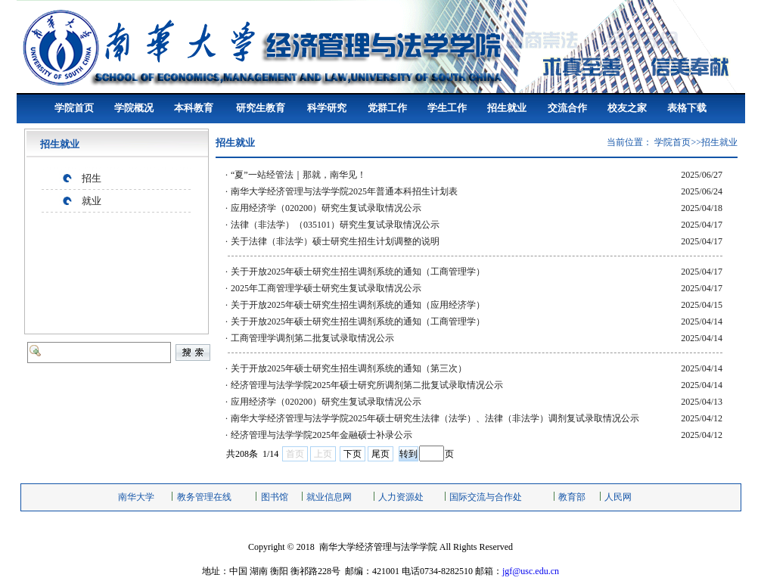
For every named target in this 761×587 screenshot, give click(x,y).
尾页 (380, 454)
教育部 (572, 497)
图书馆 (274, 497)
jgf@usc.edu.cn (530, 571)
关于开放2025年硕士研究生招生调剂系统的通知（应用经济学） (358, 305)
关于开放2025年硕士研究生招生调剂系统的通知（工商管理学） (358, 271)
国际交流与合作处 (485, 497)
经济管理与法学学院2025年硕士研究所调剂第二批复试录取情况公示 (367, 385)
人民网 (618, 497)
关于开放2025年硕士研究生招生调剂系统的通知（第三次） (349, 368)
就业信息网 (329, 497)
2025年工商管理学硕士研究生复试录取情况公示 (326, 288)
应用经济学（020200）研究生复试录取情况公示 (326, 208)
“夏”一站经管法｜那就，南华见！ (298, 174)
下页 (352, 454)
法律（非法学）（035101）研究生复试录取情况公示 (335, 224)
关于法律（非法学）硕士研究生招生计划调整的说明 (335, 241)
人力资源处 (401, 497)
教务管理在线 (204, 497)
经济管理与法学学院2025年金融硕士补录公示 (321, 435)
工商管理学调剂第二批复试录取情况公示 (312, 338)
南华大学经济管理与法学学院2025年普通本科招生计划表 (344, 191)
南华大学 (136, 497)
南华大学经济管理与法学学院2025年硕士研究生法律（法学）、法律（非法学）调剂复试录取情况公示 (435, 418)
